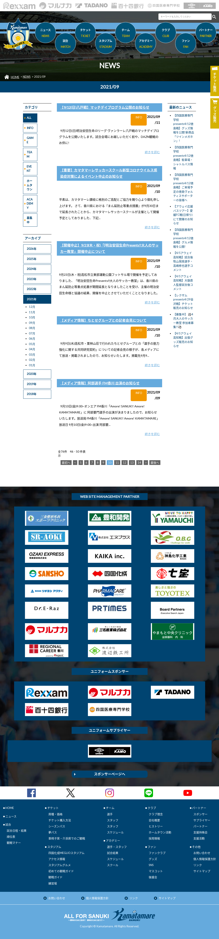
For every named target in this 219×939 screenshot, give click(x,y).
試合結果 (112, 853)
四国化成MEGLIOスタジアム (66, 853)
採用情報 (154, 838)
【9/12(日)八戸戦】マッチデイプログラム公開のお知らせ (104, 107)
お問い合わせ (201, 853)
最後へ (155, 462)
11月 (32, 312)
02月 (32, 359)
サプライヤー (201, 820)
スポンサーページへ (109, 774)
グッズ (153, 859)
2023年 (31, 279)
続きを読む (152, 152)
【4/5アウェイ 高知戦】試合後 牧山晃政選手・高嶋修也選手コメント (183, 261)
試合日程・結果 (16, 830)
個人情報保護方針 (204, 859)
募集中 (29, 220)
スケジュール (115, 832)
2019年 (31, 384)
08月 (32, 328)
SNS (151, 865)
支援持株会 (200, 832)
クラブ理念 (156, 814)
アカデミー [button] (145, 44)
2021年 (31, 299)
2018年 (31, 394)
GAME (30, 140)
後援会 (153, 877)
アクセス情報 (56, 859)
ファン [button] (186, 44)
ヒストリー (156, 826)
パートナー (200, 826)
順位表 (11, 836)
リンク (197, 865)
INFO (30, 128)
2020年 (31, 374)
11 (117, 462)
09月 (32, 322)
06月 (32, 338)
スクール (112, 865)
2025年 (31, 259)
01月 (32, 365)
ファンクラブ (157, 853)
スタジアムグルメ (59, 865)
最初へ (66, 462)
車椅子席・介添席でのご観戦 (66, 838)
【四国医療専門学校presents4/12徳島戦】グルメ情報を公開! (183, 238)
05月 (32, 344)
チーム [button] (125, 33)
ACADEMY (30, 204)
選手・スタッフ (117, 847)
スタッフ (112, 820)
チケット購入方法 (59, 820)
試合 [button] (65, 44)
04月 (32, 349)
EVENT (29, 169)
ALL (29, 117)
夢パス (52, 832)
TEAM (29, 154)
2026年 (31, 248)
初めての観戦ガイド (61, 871)
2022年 (31, 289)
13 (132, 462)
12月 (32, 306)
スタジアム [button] (105, 44)
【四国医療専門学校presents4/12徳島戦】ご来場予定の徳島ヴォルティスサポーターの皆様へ (183, 187)
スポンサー (200, 814)
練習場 (52, 883)
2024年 (31, 269)
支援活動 (199, 838)
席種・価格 (55, 814)
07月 (32, 333)
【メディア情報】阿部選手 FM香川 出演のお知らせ (100, 383)
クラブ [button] (166, 33)
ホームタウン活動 (160, 832)
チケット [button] (85, 33)
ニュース (45, 33)
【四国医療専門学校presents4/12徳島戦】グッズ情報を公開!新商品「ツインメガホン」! (183, 128)
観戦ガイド (55, 877)
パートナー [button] (206, 33)
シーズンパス (56, 826)
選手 (110, 814)
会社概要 (154, 820)
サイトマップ (201, 871)
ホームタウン (29, 185)
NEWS (27, 76)
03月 (32, 354)
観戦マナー (14, 842)
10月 (32, 317)
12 (124, 462)
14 (139, 462)
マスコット (156, 871)
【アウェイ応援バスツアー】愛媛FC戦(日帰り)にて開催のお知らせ (183, 215)
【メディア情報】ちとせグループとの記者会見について (103, 320)
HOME (15, 77)
